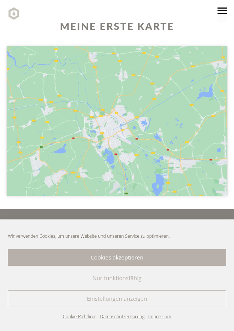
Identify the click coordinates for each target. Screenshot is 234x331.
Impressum (159, 316)
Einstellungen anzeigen (117, 298)
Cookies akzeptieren (117, 257)
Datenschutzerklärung (122, 316)
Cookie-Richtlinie (79, 316)
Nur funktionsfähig (117, 278)
